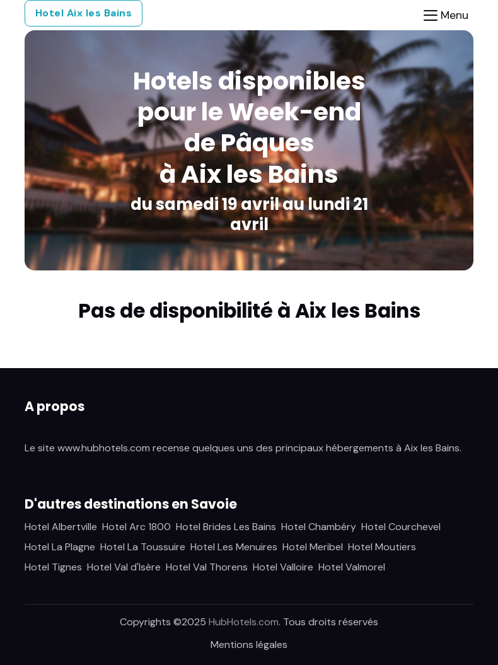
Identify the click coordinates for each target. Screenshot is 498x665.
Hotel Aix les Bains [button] (83, 13)
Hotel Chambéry (318, 526)
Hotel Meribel (312, 546)
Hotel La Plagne (60, 546)
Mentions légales (249, 644)
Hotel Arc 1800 (136, 526)
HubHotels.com (244, 621)
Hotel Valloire (283, 567)
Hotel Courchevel (401, 526)
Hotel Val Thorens (207, 567)
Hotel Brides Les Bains (226, 526)
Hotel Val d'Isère (124, 567)
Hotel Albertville (61, 526)
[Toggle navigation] (446, 15)
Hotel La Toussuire (142, 546)
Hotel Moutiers (382, 546)
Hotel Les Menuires (233, 546)
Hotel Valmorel (351, 567)
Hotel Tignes (53, 567)
